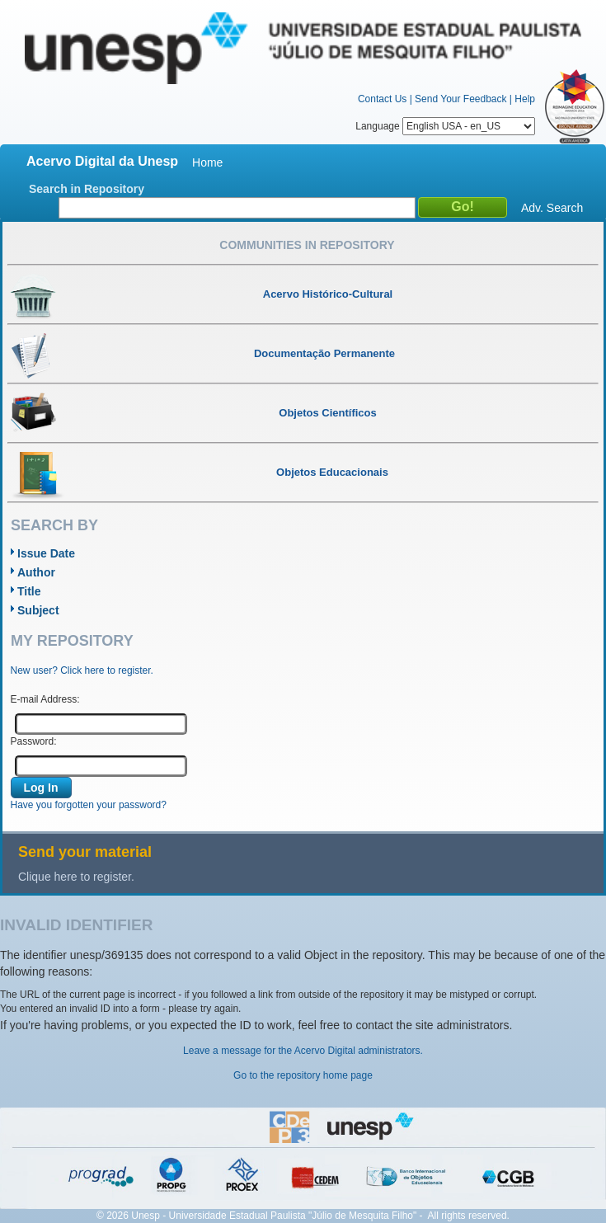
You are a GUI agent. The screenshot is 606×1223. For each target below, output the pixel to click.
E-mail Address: (45, 699)
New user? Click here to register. (82, 670)
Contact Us (382, 99)
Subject (38, 610)
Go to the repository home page (303, 1075)
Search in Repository (86, 188)
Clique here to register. (76, 876)
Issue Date (46, 553)
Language (445, 126)
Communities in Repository (306, 245)
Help (524, 99)
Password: (34, 741)
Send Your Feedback (460, 99)
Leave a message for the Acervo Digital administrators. (303, 1050)
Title (29, 591)
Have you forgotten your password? (89, 805)
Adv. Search (552, 207)
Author (36, 572)
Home (207, 162)
